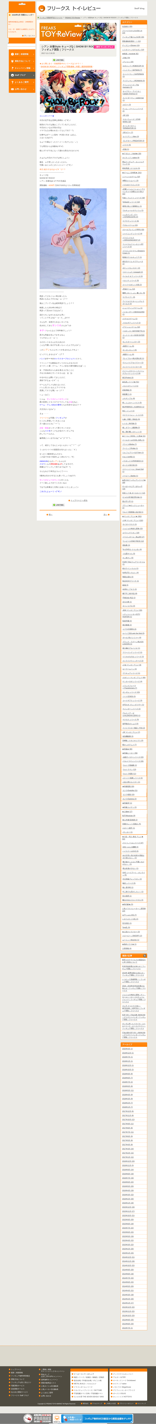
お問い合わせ (46, 1396)
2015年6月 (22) (128, 1232)
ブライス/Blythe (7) (129, 444)
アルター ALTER (119, 1379)
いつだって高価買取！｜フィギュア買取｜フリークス (134, 980)
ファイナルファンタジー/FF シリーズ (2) (132, 245)
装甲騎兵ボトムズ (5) (130, 724)
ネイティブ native (119, 1385)
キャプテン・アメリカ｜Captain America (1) (132, 92)
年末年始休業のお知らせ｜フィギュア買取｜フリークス (134, 967)
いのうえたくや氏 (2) (130, 919)
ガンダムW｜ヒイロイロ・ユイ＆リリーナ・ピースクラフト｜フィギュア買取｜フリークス (134, 1026)
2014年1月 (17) (128, 1303)
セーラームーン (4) (129, 669)
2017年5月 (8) (127, 1140)
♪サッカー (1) (127, 832)
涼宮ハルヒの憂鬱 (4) (130, 847)
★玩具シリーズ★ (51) (130, 382)
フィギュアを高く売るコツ (21, 1382)
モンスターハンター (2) (131, 342)
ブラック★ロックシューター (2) (133, 507)
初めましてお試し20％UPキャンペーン (51, 1375)
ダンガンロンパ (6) (129, 350)
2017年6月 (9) (127, 1136)
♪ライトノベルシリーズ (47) (132, 843)
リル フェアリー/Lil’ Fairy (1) (133, 453)
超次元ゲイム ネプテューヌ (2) (132, 263)
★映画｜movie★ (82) (130, 54)
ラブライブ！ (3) (128, 297)
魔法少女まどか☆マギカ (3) (132, 900)
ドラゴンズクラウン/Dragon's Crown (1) (133, 252)
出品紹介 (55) (127, 26)
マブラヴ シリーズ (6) (130, 221)
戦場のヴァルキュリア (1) (132, 257)
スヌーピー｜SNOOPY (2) (132, 936)
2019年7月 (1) (127, 1057)
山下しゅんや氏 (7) (129, 915)
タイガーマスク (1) (129, 524)
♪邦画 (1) (125, 149)
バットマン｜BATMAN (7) (132, 70)
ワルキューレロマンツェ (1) (132, 210)
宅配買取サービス (17, 1386)
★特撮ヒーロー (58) (130, 753)
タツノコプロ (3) (128, 606)
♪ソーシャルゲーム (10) (131, 177)
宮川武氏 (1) (127, 923)
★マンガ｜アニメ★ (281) (132, 516)
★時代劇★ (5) (127, 904)
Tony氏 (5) (126, 927)
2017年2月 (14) (128, 1153)
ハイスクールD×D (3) (130, 851)
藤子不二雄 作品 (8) (129, 593)
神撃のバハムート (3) (130, 181)
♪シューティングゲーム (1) (132, 308)
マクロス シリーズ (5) (130, 720)
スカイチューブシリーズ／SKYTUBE (88, 1392)
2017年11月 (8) (128, 1115)
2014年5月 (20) (128, 1286)
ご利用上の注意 (111, 1410)
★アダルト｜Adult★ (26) (131, 154)
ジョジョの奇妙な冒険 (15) (132, 529)
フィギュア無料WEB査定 (20, 1376)
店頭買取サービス (17, 1389)
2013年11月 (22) (128, 1311)
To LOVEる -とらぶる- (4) (132, 549)
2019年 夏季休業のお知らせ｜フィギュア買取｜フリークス (133, 974)
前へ (50, 514)
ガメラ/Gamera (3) (129, 799)
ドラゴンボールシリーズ (83, 1388)
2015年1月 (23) (128, 1253)
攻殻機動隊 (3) (127, 736)
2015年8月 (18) (128, 1224)
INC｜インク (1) (128, 411)
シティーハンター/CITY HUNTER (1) (131, 615)
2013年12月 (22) (128, 1307)
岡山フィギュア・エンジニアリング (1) (133, 163)
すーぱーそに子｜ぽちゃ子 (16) (132, 487)
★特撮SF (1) (127, 803)
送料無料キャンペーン (49, 1380)
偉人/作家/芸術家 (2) (130, 820)
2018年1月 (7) (127, 1107)
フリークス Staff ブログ (20, 1395)
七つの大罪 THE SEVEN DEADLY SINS (89, 1398)
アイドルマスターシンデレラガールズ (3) (133, 302)
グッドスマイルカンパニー (123, 1375)
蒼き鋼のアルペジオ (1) (131, 648)
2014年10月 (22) (128, 1265)
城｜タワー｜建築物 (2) (131, 428)
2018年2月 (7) (127, 1103)
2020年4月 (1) (127, 1049)
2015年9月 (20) (128, 1220)
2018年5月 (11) (128, 1090)
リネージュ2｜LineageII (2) (132, 272)
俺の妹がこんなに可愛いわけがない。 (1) (133, 863)
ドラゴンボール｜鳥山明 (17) (133, 537)
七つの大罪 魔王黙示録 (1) (132, 497)
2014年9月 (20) (128, 1270)
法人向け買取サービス (19, 1392)
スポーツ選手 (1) (128, 828)
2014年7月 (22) (128, 1278)
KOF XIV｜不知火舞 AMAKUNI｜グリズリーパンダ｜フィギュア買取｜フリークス (134, 1017)
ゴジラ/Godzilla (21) (129, 790)
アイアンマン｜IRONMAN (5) (134, 81)
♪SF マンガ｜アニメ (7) (131, 732)
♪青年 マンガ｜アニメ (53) (132, 610)
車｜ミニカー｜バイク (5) (132, 403)
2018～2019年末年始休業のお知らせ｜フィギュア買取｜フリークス (134, 988)
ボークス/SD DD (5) (129, 465)
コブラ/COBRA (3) (129, 629)
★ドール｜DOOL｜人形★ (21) (134, 436)
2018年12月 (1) (128, 1065)
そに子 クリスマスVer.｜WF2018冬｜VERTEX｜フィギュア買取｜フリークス (133, 1008)
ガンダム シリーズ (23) (131, 692)
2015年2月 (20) (128, 1249)
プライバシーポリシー (126, 1410)
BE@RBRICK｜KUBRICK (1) (133, 407)
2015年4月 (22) (128, 1240)
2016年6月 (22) (128, 1182)
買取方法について (17, 1379)
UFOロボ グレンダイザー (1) (133, 705)
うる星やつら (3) (128, 554)
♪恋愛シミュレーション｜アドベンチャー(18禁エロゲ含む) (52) (133, 191)
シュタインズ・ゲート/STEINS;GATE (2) (130, 216)
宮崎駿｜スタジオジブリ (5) (132, 741)
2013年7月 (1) (127, 1328)
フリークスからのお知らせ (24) (132, 32)
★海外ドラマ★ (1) (129, 944)
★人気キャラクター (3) (131, 932)
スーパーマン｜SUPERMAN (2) (133, 75)
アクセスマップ (97, 1410)
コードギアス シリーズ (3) (132, 701)
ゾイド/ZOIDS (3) (129, 696)
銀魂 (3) (125, 585)
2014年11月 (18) (128, 1261)
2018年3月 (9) (127, 1099)
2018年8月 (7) (127, 1078)
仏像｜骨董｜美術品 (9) (131, 419)
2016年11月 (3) (128, 1165)
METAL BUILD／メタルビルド (85, 1385)
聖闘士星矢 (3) (127, 577)
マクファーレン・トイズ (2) (132, 415)
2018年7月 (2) (127, 1082)
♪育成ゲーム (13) (128, 289)
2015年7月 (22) (128, 1228)
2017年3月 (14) (128, 1149)
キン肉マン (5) (127, 558)
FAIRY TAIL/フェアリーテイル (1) (133, 563)
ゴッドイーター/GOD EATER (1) (133, 336)
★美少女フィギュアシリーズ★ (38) (134, 481)
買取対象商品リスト (48, 1383)
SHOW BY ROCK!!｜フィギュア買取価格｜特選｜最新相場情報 (66, 66)
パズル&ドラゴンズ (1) (131, 185)
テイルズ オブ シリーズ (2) (132, 276)
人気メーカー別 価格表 (49, 1389)
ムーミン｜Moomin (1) (130, 940)
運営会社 (85, 1410)
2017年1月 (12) (128, 1157)
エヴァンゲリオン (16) (130, 533)
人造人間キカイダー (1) (131, 782)
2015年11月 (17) (128, 1211)
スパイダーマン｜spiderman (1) (133, 99)
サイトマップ (141, 1410)
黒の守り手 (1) (127, 501)
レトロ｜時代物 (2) (129, 423)
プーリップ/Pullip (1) (130, 448)
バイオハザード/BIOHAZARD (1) (133, 313)
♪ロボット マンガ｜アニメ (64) (134, 678)
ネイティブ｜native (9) (130, 158)
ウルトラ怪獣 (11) (129, 774)
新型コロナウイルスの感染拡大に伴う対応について (134, 961)
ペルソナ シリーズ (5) (130, 280)
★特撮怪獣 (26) (128, 786)
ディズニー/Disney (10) (131, 45)
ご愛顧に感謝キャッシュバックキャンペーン (53, 1370)
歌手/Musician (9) (128, 816)
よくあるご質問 (47, 1393)
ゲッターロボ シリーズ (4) (132, 681)
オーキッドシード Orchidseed (124, 1382)
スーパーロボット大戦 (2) (132, 285)
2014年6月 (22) (128, 1282)
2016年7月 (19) (128, 1178)
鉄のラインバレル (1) (130, 568)
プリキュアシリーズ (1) (131, 673)
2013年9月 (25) (128, 1320)
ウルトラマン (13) (129, 769)
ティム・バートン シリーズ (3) (132, 110)
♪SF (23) (125, 115)
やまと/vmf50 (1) (128, 457)
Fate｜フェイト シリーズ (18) (133, 198)
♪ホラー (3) (126, 105)
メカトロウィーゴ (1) (130, 386)
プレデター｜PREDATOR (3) (133, 141)
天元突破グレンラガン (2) (132, 879)
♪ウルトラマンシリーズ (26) (133, 761)
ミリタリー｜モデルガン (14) (133, 50)
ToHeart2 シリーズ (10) (131, 202)
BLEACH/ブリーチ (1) (130, 581)
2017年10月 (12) (128, 1120)
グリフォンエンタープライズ (124, 1392)
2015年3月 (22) (128, 1245)
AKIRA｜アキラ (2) (129, 589)
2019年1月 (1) (127, 1061)
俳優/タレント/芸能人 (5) (131, 824)
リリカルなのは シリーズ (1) (133, 657)
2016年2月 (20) (128, 1199)
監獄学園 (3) (127, 621)
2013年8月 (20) (128, 1324)
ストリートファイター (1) (132, 367)
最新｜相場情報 (17, 1373)
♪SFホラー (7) (127, 132)
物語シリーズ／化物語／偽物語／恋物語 (89, 1379)
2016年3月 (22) (128, 1195)
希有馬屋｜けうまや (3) (131, 168)
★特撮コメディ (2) (129, 807)
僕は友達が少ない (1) (130, 868)
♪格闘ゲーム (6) (128, 354)
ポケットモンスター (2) (131, 268)
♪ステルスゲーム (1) (129, 319)
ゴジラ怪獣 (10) (128, 795)
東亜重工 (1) (127, 394)
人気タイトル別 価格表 (49, 1386)
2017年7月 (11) (128, 1132)
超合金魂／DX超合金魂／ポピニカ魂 (87, 1382)
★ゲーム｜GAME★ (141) (132, 173)
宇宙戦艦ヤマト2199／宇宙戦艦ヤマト (88, 1395)
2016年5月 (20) (128, 1186)
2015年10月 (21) (128, 1216)
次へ (105, 514)
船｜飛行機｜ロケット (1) (132, 432)
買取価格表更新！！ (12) (131, 41)
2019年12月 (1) (128, 1053)
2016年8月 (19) (128, 1174)
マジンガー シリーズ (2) (131, 709)
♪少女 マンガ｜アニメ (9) (131, 665)
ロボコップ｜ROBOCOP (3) (133, 66)
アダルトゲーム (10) (130, 225)
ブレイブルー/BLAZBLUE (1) (133, 358)
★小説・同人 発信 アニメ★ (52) (132, 838)
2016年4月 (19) (128, 1190)
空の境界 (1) (127, 896)
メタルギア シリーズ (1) (131, 323)
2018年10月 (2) (128, 1070)
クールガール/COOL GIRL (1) (133, 440)
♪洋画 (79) (126, 58)
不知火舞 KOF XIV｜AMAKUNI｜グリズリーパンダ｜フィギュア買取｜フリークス (134, 1035)
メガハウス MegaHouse (122, 1388)
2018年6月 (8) (127, 1086)
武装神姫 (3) (127, 390)
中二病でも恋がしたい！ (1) (132, 892)
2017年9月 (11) (128, 1124)
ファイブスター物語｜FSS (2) (133, 728)
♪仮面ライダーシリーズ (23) (133, 757)
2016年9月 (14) (128, 1170)
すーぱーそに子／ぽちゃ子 (84, 1375)
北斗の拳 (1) (127, 602)
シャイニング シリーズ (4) (132, 234)
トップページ (16, 1369)
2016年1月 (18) (128, 1203)
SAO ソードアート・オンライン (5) (133, 874)
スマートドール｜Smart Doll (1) (133, 470)
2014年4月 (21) (128, 1291)
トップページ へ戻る (79, 500)
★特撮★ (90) (127, 749)
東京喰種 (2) (127, 625)
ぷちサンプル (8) (128, 398)
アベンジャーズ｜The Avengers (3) (131, 86)
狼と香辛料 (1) (127, 887)
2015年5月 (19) (128, 1236)
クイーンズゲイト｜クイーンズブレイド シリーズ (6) (133, 372)
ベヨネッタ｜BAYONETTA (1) (133, 331)
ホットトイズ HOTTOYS (122, 1398)
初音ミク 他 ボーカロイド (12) (133, 493)
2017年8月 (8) (127, 1128)
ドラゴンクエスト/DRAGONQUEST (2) (131, 239)
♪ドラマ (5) (126, 145)
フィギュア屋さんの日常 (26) (133, 37)
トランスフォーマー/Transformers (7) (129, 687)
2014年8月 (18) (128, 1274)
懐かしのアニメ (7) (129, 745)
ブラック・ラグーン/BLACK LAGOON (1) (133, 643)
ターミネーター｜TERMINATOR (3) (129, 127)
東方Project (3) (127, 378)
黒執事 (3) (126, 545)
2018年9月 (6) (127, 1074)
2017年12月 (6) (128, 1111)
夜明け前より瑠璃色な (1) (132, 206)
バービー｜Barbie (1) (130, 476)
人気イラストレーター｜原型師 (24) (134, 910)
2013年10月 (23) (128, 1316)
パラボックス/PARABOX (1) (132, 461)
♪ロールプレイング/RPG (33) (133, 230)
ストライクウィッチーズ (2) (132, 661)
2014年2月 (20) (128, 1299)
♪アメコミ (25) (127, 62)
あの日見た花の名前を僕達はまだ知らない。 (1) (133, 856)
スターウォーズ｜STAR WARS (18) (131, 120)
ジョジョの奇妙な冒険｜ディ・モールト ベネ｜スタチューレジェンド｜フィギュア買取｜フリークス (134, 998)
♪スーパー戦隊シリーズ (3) (132, 778)
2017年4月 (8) (127, 1145)
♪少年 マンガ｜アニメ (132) (132, 520)
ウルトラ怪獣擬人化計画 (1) (132, 512)
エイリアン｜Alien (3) (131, 137)
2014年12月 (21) (128, 1257)
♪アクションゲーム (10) (131, 327)
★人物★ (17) (127, 812)
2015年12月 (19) (128, 1207)
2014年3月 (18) (128, 1295)
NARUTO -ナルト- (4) (130, 573)
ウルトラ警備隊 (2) (130, 765)
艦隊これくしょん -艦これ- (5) (133, 293)
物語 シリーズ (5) (128, 883)
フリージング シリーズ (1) (132, 652)
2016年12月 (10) (128, 1161)
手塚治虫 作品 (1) (128, 598)
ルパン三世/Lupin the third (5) (133, 633)
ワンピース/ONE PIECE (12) (133, 541)
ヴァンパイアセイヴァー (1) (132, 363)
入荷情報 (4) (126, 948)
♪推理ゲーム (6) (128, 346)
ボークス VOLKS (119, 1395)
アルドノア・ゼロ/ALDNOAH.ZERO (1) (131, 714)
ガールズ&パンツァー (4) (131, 638)
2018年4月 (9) (127, 1095)
